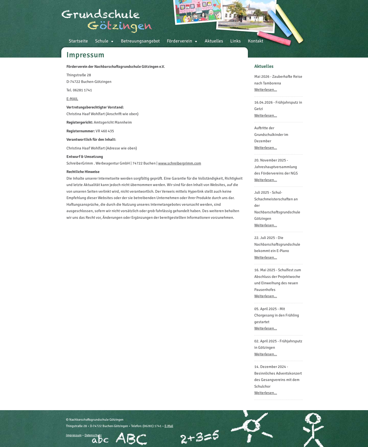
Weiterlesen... (265, 89)
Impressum (74, 435)
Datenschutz (93, 435)
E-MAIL (72, 98)
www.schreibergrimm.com (179, 163)
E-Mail (169, 426)
